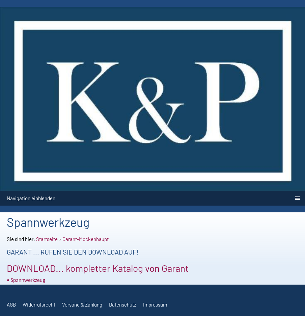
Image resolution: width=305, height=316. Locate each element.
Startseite (47, 239)
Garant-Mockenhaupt (85, 239)
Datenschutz (122, 304)
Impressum (155, 304)
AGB (11, 304)
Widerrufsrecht (39, 304)
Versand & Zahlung (82, 304)
